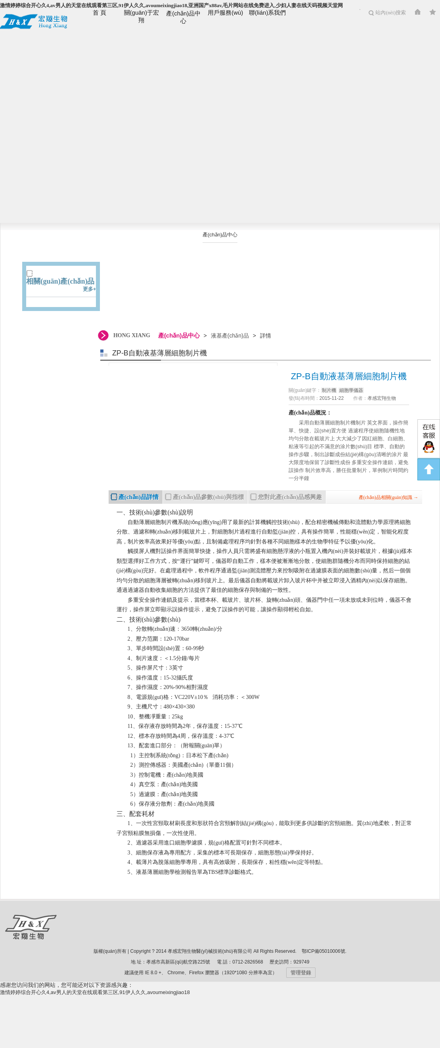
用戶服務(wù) (225, 12)
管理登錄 (301, 972)
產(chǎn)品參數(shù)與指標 (208, 497)
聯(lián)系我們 (267, 12)
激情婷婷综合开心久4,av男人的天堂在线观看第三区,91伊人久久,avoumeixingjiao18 (95, 992)
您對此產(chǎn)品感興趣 (290, 497)
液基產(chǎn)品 (220, 250)
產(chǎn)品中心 (183, 17)
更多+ (89, 289)
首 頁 (99, 12)
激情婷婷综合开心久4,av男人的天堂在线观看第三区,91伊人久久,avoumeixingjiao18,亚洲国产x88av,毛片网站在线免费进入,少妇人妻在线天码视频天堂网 (171, 5)
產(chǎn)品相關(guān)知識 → (389, 497)
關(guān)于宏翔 (141, 16)
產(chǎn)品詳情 (139, 497)
